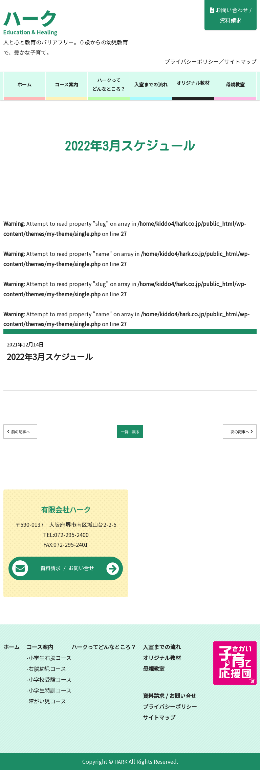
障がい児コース (47, 711)
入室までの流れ (151, 84)
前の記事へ (34, 433)
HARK (121, 771)
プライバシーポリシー (192, 61)
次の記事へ (225, 433)
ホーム (24, 84)
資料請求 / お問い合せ (65, 578)
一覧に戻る (130, 433)
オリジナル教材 (193, 82)
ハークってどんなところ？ (108, 84)
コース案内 (66, 84)
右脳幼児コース (47, 678)
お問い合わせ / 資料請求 (231, 15)
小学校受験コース (49, 689)
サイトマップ (240, 61)
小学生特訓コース (49, 700)
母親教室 (235, 84)
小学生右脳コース (49, 667)
